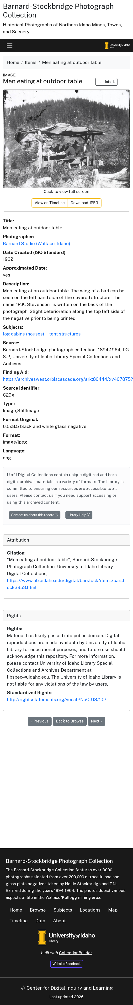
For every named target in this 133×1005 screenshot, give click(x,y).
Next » (96, 721)
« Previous (39, 721)
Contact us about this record (34, 515)
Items (31, 62)
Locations (90, 910)
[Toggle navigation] (9, 45)
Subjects (62, 910)
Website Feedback (67, 964)
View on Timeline (50, 203)
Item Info (106, 82)
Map (112, 910)
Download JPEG (84, 203)
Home (13, 62)
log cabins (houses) (23, 333)
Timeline (19, 920)
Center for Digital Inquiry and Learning (67, 988)
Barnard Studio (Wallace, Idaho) (36, 243)
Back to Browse (70, 721)
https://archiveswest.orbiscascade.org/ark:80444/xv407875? (68, 379)
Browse (38, 910)
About (59, 920)
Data (40, 920)
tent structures (65, 333)
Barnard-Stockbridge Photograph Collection (59, 861)
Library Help (79, 515)
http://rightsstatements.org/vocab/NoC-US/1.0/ (56, 699)
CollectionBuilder (75, 952)
